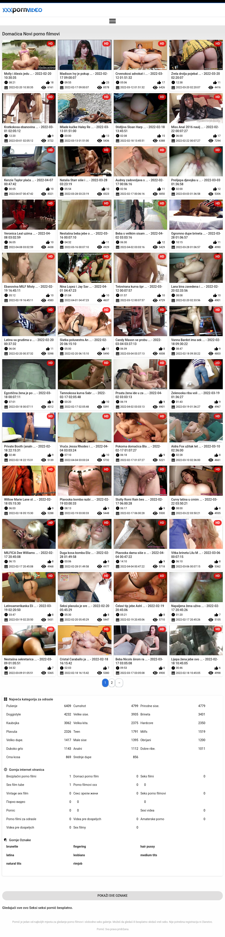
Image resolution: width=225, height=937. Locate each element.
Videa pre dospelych (105, 819)
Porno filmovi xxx (105, 785)
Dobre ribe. (173, 749)
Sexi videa (173, 810)
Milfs (173, 732)
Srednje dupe (105, 757)
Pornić (100, 929)
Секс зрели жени (105, 793)
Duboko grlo (38, 749)
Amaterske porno (173, 819)
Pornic (38, 810)
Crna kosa (38, 757)
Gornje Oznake (20, 840)
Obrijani (173, 740)
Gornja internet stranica (26, 770)
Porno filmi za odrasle (38, 819)
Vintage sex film (38, 793)
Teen (105, 732)
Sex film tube (38, 785)
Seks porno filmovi (173, 793)
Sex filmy (105, 827)
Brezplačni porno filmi (38, 776)
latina (10, 855)
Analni (105, 749)
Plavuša (38, 732)
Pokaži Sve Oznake (113, 895)
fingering (79, 846)
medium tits (149, 855)
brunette (12, 846)
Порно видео (38, 802)
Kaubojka (38, 723)
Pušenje (38, 706)
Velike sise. (105, 714)
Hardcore (173, 723)
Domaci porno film (105, 776)
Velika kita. (105, 723)
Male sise (105, 740)
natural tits (13, 863)
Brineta (173, 714)
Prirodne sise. (173, 706)
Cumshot (105, 706)
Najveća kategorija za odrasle (31, 699)
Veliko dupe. (38, 740)
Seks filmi (173, 776)
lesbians (79, 855)
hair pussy (148, 846)
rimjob (77, 863)
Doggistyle (38, 714)
